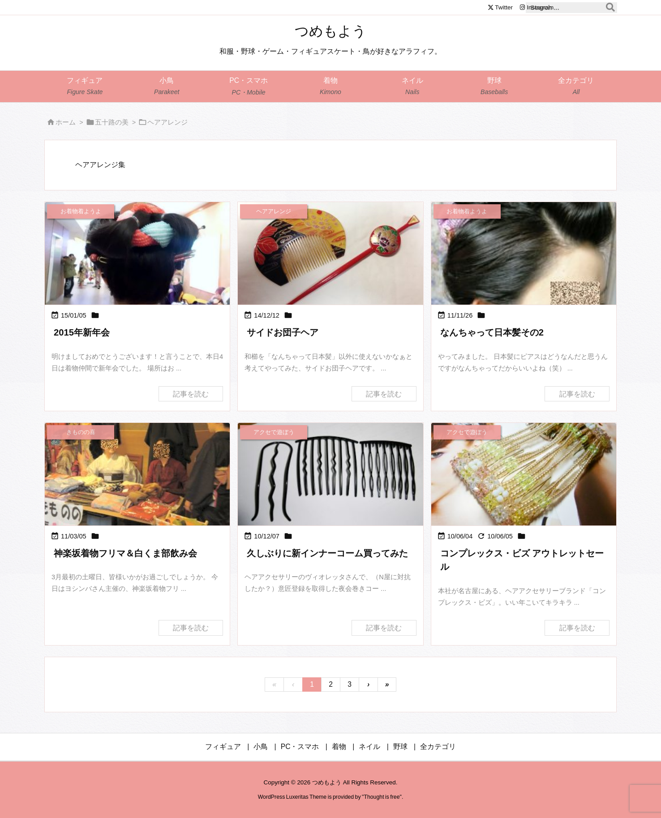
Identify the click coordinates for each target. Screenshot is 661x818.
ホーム (66, 122)
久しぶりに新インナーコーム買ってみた (327, 553)
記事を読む (191, 393)
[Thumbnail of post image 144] (330, 254)
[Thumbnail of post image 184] (523, 285)
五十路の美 (112, 122)
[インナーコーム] (330, 475)
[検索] (610, 7)
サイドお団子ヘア (282, 332)
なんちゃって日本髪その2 (492, 332)
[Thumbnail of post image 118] (523, 475)
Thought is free (381, 797)
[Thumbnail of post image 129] (137, 478)
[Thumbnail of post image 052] (137, 254)
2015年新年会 (82, 332)
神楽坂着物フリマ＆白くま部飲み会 (125, 553)
